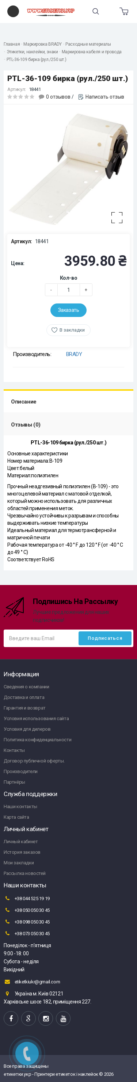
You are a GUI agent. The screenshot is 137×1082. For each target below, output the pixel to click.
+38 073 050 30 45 (27, 933)
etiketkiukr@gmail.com (32, 981)
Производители (21, 771)
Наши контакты (20, 806)
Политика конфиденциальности (37, 739)
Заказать (68, 310)
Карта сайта (16, 817)
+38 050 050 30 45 (27, 910)
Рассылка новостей (24, 873)
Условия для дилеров (27, 729)
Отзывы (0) (26, 424)
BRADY (74, 354)
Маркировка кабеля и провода (92, 51)
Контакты (14, 750)
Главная (12, 44)
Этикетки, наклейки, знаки (32, 51)
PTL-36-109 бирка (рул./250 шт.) (36, 59)
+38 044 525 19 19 (27, 898)
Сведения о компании (26, 686)
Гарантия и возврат (25, 708)
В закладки (72, 330)
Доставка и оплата (24, 697)
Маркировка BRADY (42, 44)
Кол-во (68, 278)
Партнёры (14, 782)
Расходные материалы (88, 44)
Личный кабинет (21, 841)
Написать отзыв (104, 97)
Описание (24, 401)
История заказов (22, 852)
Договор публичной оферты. (34, 761)
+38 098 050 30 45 (27, 921)
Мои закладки (19, 862)
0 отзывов (58, 97)
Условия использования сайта (36, 718)
